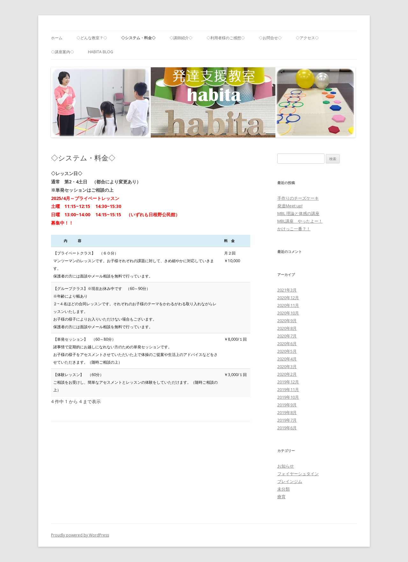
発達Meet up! (289, 206)
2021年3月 (287, 290)
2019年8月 (287, 412)
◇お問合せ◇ (270, 38)
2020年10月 (288, 313)
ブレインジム (289, 481)
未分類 (283, 489)
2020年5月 (287, 351)
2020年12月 (288, 297)
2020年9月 (287, 320)
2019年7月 (287, 420)
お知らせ (285, 466)
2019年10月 (288, 397)
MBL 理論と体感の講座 (298, 213)
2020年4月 (287, 359)
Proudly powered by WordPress (80, 535)
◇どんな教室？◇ (91, 38)
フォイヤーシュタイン (298, 474)
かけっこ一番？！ (293, 229)
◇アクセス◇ (307, 38)
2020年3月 (287, 366)
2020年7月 (287, 336)
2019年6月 (287, 428)
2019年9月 (287, 405)
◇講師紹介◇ (181, 38)
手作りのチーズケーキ (298, 198)
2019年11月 (288, 389)
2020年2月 (287, 374)
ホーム (56, 38)
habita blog (100, 52)
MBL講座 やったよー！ (300, 221)
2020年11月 (288, 305)
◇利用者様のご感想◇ (226, 38)
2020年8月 (287, 328)
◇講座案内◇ (62, 52)
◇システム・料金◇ (138, 38)
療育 (281, 496)
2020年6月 (287, 343)
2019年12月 (288, 382)
